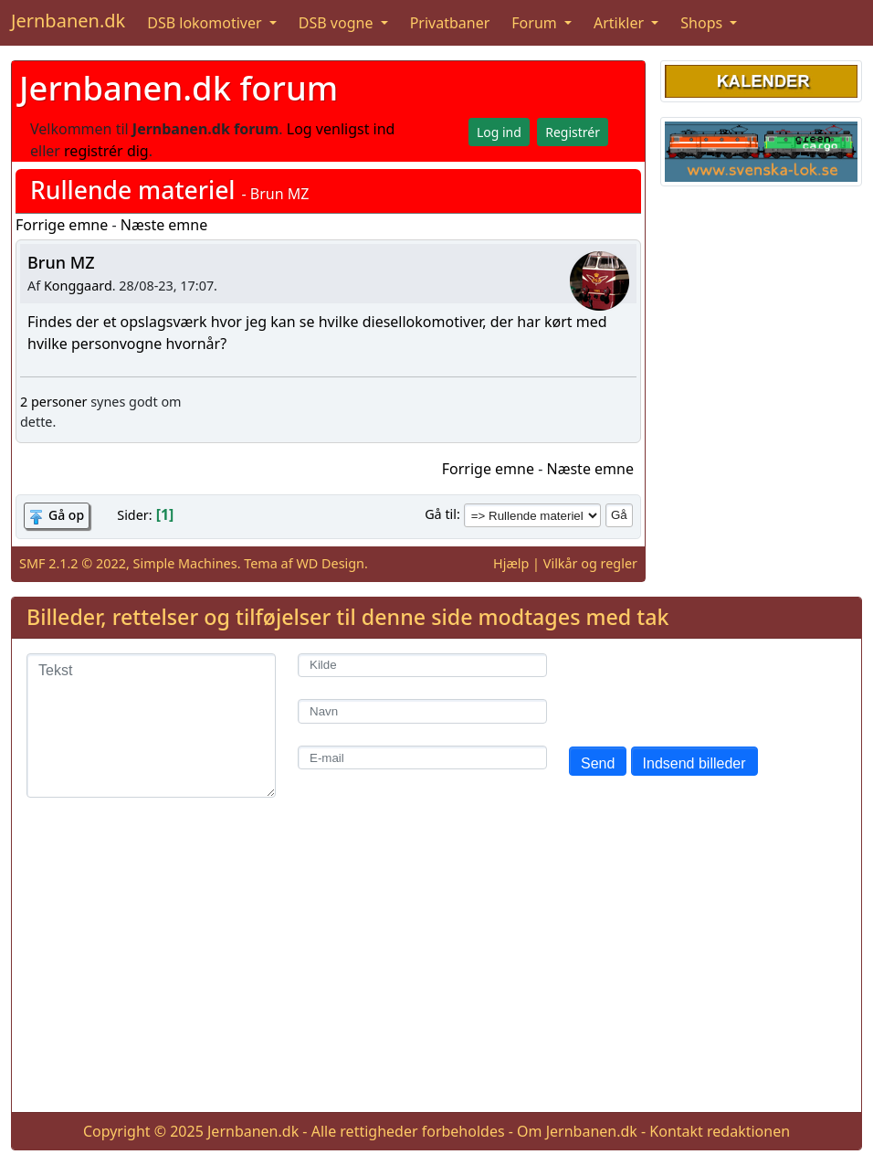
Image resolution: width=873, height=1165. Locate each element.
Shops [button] (703, 23)
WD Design (330, 563)
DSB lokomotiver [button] (206, 23)
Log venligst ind (341, 129)
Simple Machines (185, 563)
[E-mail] (422, 758)
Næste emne (164, 225)
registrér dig (106, 151)
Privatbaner (450, 23)
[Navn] (422, 711)
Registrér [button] (572, 132)
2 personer (53, 401)
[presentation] (708, 689)
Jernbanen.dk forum (178, 88)
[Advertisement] (436, 969)
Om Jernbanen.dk (577, 1131)
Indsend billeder (694, 763)
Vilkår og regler (590, 563)
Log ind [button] (499, 132)
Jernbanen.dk (68, 20)
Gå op (66, 515)
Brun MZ (61, 262)
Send (598, 763)
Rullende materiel (133, 190)
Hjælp (511, 563)
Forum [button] (536, 23)
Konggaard (78, 285)
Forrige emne (62, 225)
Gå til (441, 514)
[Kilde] (422, 665)
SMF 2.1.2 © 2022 (72, 563)
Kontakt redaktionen (719, 1131)
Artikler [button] (620, 23)
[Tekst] (151, 725)
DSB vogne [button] (338, 23)
